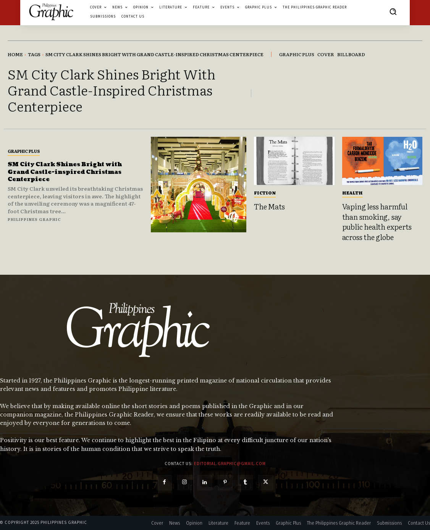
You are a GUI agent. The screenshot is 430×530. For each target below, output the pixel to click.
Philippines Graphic (34, 219)
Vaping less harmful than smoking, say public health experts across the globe (377, 221)
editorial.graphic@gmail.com (230, 463)
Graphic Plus (24, 151)
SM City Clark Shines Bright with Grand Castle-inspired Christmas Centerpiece (70, 171)
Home (15, 54)
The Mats (269, 206)
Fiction (265, 193)
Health (352, 193)
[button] (393, 11)
